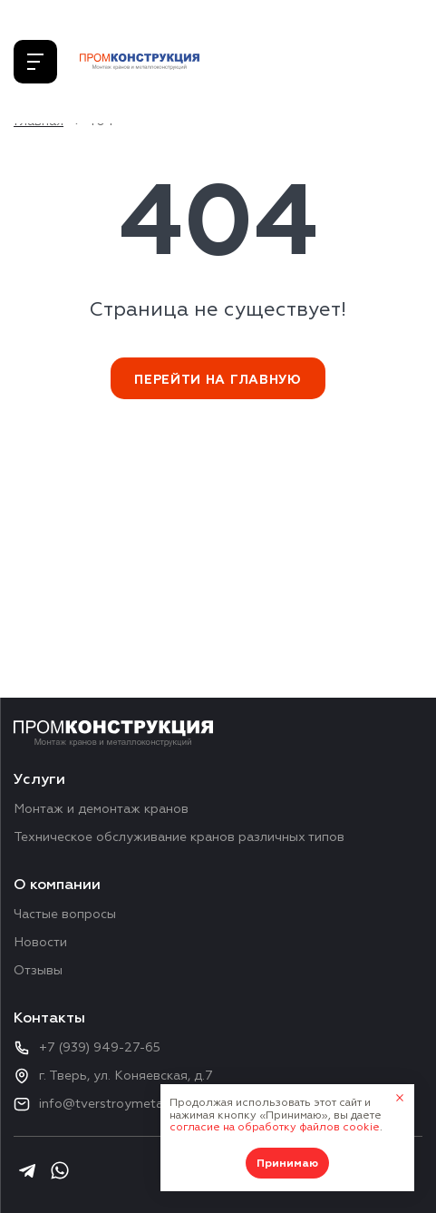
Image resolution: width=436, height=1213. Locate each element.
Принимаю (287, 1163)
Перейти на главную (218, 379)
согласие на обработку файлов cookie (275, 1127)
